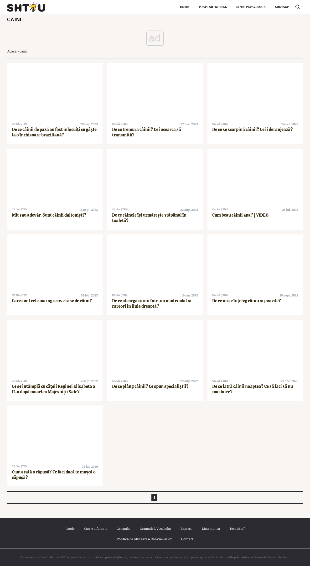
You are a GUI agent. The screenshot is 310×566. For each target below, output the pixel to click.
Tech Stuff (237, 528)
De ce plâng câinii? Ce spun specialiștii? (150, 386)
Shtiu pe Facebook (251, 7)
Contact (282, 7)
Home (184, 7)
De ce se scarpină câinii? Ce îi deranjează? (252, 129)
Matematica (211, 528)
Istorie (70, 528)
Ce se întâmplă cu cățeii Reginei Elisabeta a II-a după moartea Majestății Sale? (53, 389)
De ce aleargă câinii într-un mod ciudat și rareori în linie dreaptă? (151, 303)
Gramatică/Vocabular (155, 528)
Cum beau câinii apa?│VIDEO (240, 215)
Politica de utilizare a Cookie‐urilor (144, 539)
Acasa (12, 51)
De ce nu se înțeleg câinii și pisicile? (246, 300)
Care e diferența (95, 528)
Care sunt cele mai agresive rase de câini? (52, 300)
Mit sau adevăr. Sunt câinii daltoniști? (49, 215)
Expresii (186, 528)
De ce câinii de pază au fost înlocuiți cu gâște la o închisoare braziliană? (54, 132)
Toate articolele (213, 7)
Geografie (123, 528)
